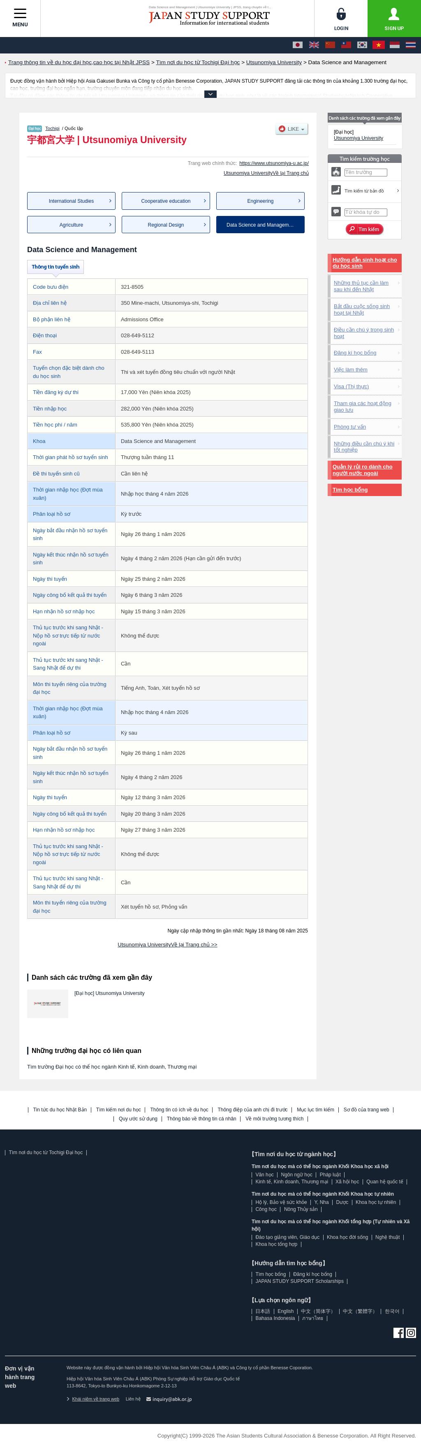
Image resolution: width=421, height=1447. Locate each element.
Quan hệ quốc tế (384, 1182)
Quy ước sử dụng (138, 1119)
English (286, 1311)
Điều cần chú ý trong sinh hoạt (364, 333)
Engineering (260, 201)
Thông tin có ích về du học (179, 1110)
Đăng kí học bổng (355, 353)
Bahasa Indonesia (275, 1318)
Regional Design (166, 225)
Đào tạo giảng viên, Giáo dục (287, 1237)
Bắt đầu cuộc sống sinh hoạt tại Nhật (362, 309)
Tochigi (52, 128)
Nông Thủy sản (301, 1209)
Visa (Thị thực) (351, 386)
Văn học (264, 1175)
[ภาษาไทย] (411, 45)
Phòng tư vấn (350, 427)
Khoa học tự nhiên (376, 1202)
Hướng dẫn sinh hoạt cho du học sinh (365, 263)
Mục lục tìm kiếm (315, 1110)
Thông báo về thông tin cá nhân (201, 1119)
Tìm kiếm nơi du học (118, 1110)
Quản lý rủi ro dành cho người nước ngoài (363, 470)
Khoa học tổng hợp (276, 1244)
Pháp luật (330, 1175)
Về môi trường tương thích (274, 1119)
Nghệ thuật (387, 1237)
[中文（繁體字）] (346, 45)
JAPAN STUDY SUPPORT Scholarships (299, 1281)
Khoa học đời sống (347, 1237)
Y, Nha (322, 1202)
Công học (266, 1209)
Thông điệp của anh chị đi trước (252, 1110)
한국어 (392, 1311)
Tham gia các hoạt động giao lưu (362, 406)
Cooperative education (165, 201)
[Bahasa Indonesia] (395, 45)
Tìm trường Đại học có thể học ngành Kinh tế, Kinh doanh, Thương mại (112, 1067)
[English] (314, 45)
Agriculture (71, 225)
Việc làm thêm (351, 369)
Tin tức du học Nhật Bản (60, 1110)
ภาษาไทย (312, 1318)
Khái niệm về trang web (93, 1398)
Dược (342, 1202)
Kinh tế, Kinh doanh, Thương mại (291, 1182)
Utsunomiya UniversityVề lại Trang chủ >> (167, 944)
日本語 (262, 1311)
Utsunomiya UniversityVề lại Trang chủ (266, 173)
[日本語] (297, 45)
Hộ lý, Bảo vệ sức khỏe (281, 1202)
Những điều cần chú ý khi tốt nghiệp (364, 447)
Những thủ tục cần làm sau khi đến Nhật (361, 286)
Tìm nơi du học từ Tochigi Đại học (46, 1152)
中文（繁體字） (360, 1311)
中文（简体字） (318, 1311)
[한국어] (362, 45)
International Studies (71, 201)
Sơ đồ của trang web (366, 1110)
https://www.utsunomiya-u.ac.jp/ (274, 163)
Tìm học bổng (350, 490)
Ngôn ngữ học (296, 1175)
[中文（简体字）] (330, 45)
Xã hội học (347, 1182)
